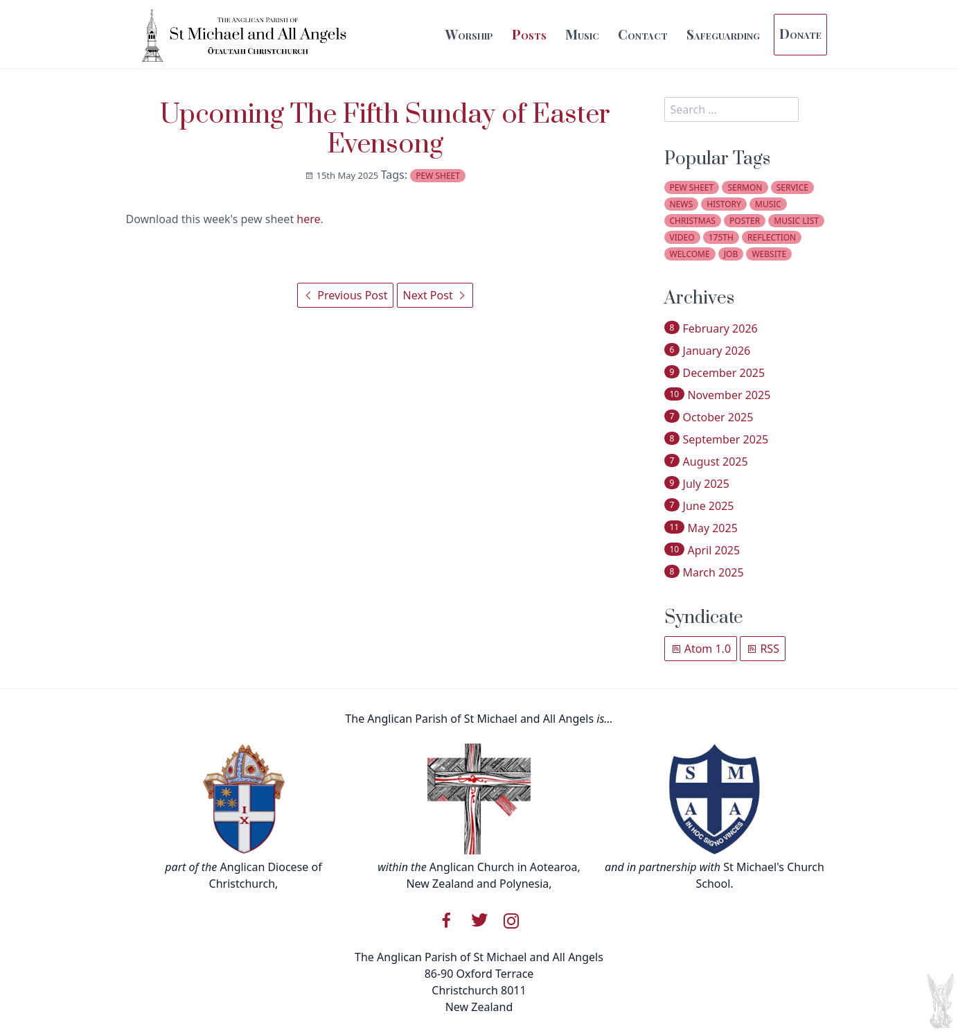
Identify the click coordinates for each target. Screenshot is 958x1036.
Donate (800, 33)
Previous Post (345, 295)
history (724, 204)
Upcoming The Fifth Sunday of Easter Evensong (385, 129)
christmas (693, 221)
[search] (731, 109)
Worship (469, 34)
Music (582, 34)
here (308, 219)
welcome (690, 254)
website (769, 254)
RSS (762, 648)
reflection (771, 237)
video (682, 237)
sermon (744, 187)
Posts (529, 34)
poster (744, 221)
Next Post (435, 295)
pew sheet (438, 176)
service (792, 187)
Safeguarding (723, 34)
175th (721, 237)
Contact (643, 34)
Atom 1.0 (701, 648)
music (768, 204)
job (731, 254)
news (681, 204)
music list (796, 221)
